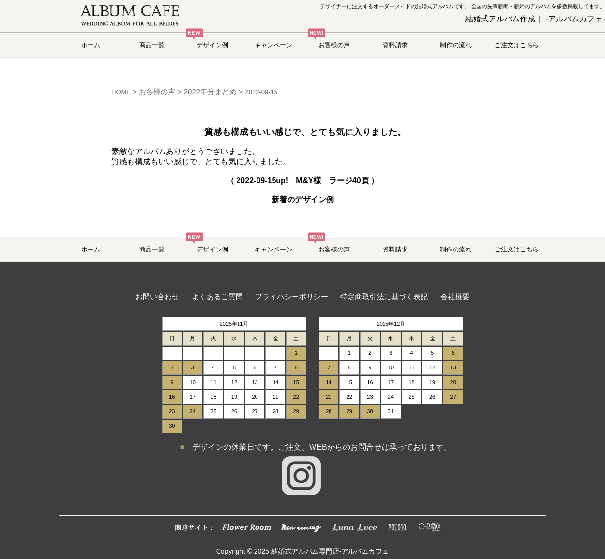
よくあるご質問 (217, 296)
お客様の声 (334, 45)
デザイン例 (212, 45)
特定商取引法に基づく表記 (384, 296)
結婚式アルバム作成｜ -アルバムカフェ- (535, 19)
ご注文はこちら (517, 45)
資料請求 (395, 45)
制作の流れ (456, 45)
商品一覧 (152, 45)
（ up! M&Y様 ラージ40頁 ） (302, 180)
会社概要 (455, 296)
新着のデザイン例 (303, 199)
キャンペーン (274, 45)
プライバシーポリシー (291, 296)
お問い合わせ (157, 296)
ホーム (90, 45)
